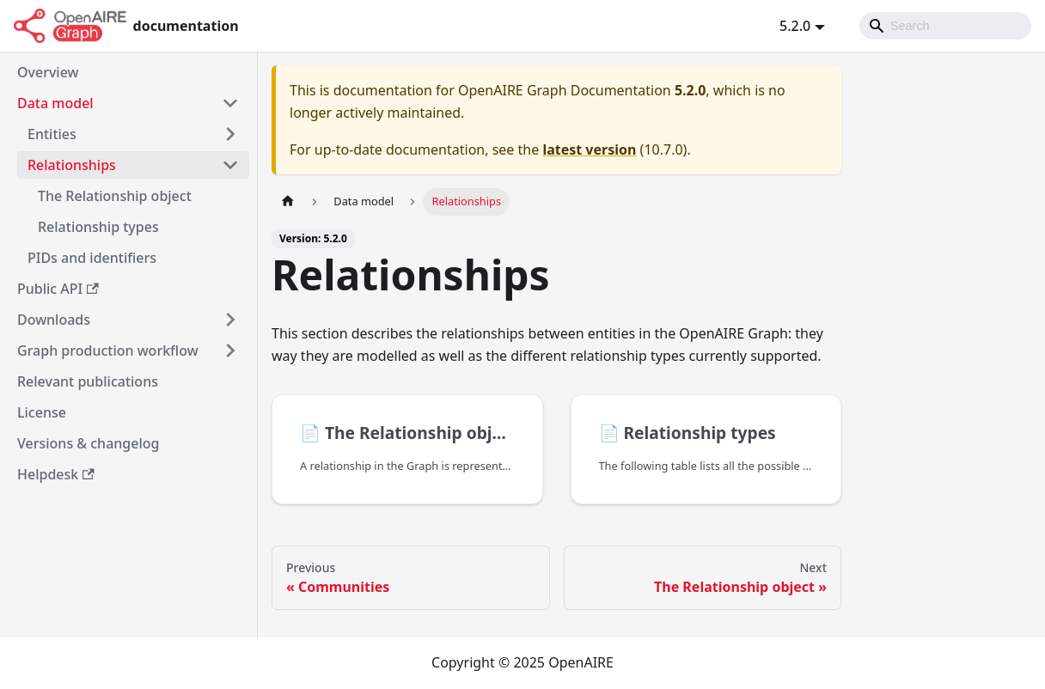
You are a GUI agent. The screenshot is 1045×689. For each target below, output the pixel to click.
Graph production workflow (108, 350)
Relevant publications (87, 381)
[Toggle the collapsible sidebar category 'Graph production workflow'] (230, 350)
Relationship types (98, 226)
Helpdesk (56, 474)
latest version (589, 149)
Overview (47, 72)
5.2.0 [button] (794, 25)
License (41, 412)
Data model (55, 103)
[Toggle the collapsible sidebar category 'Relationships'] (230, 165)
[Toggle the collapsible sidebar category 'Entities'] (230, 134)
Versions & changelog (88, 443)
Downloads (53, 319)
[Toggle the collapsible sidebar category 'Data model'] (230, 103)
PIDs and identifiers (92, 257)
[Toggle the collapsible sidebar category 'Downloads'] (230, 319)
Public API (58, 288)
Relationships (72, 164)
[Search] (945, 26)
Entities (52, 134)
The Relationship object (115, 195)
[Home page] (288, 201)
